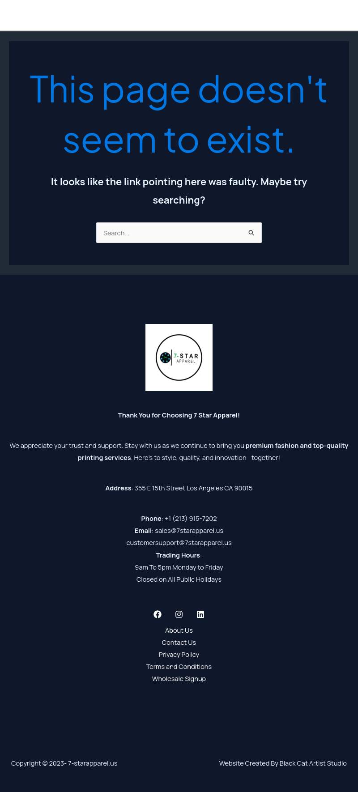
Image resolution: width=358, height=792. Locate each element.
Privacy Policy (179, 654)
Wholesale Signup (179, 678)
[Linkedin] (200, 614)
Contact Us (179, 642)
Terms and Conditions (179, 666)
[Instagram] (179, 614)
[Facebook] (157, 614)
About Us (179, 630)
